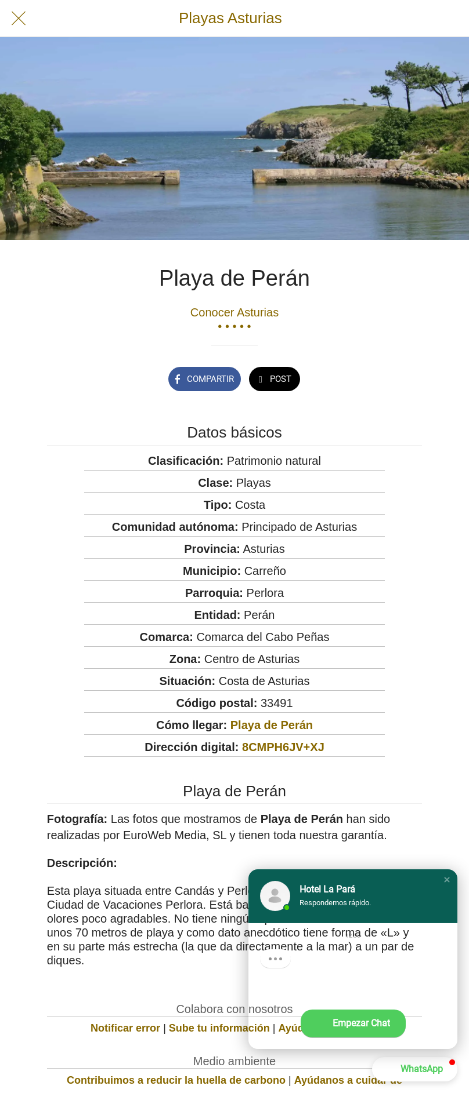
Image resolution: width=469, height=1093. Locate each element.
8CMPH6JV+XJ (283, 747)
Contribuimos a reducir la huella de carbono (176, 1080)
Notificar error (125, 1028)
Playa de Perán (271, 725)
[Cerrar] (19, 18)
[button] (447, 880)
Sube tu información (219, 1028)
